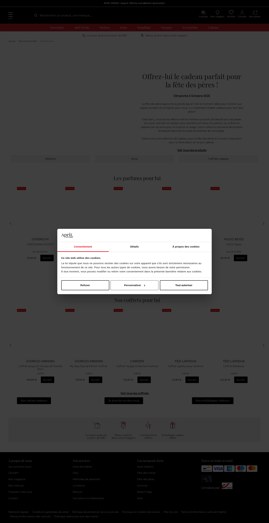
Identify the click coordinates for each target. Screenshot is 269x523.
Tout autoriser (183, 285)
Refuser (85, 285)
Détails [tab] (134, 246)
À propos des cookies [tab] (186, 246)
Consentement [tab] (83, 246)
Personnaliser (134, 285)
